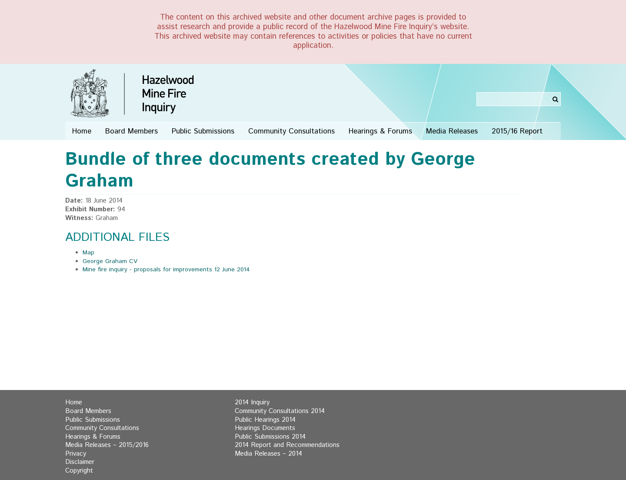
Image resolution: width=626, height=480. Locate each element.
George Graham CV (110, 261)
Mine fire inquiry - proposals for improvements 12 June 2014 (166, 269)
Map (88, 252)
